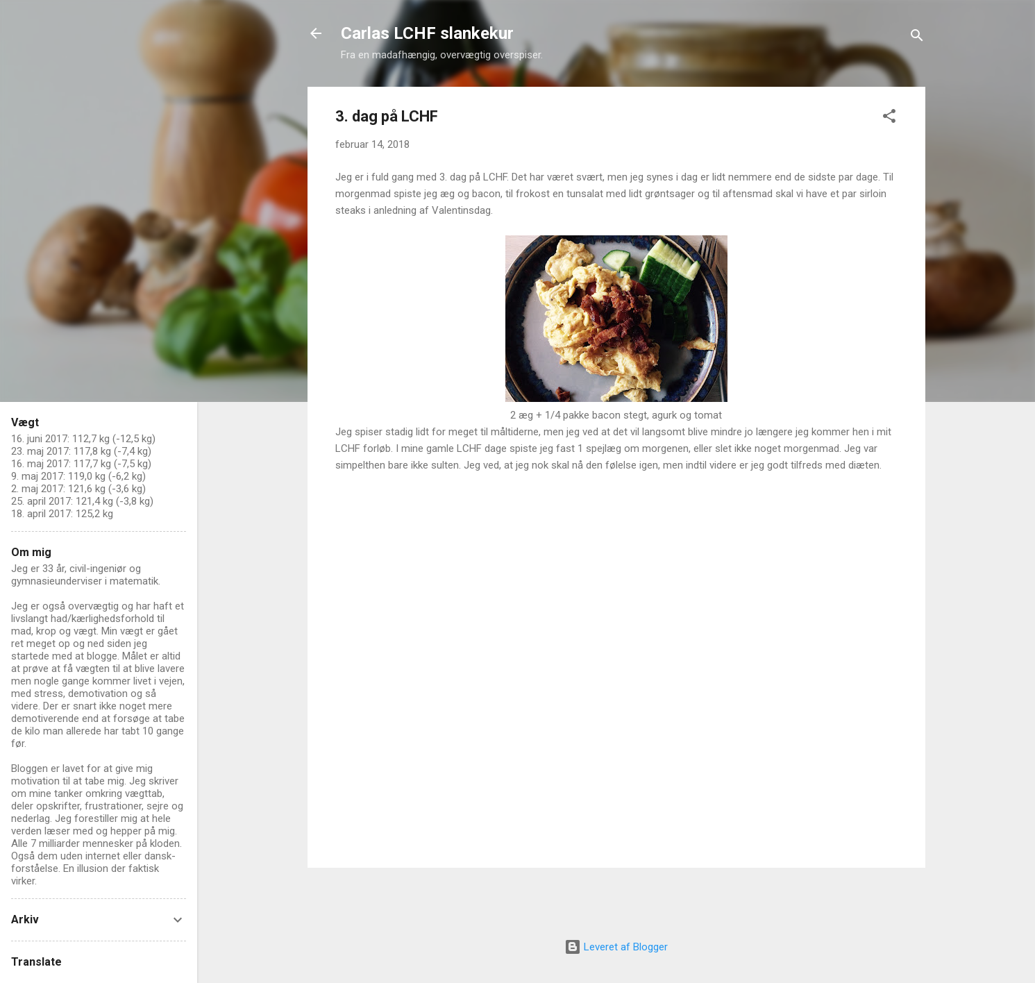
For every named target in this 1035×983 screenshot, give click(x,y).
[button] (889, 118)
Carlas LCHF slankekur (427, 33)
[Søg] (917, 38)
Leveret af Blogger (616, 947)
